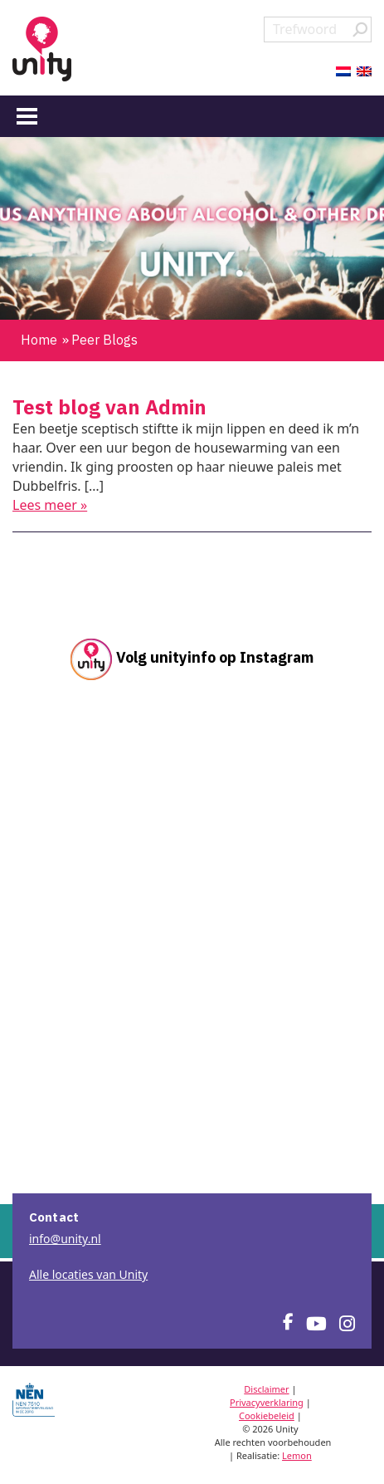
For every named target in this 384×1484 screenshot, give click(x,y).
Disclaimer (266, 1389)
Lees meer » (49, 505)
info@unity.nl (65, 1238)
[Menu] (27, 115)
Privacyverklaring (267, 1402)
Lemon (297, 1455)
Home (39, 339)
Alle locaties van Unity (88, 1274)
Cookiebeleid (266, 1415)
